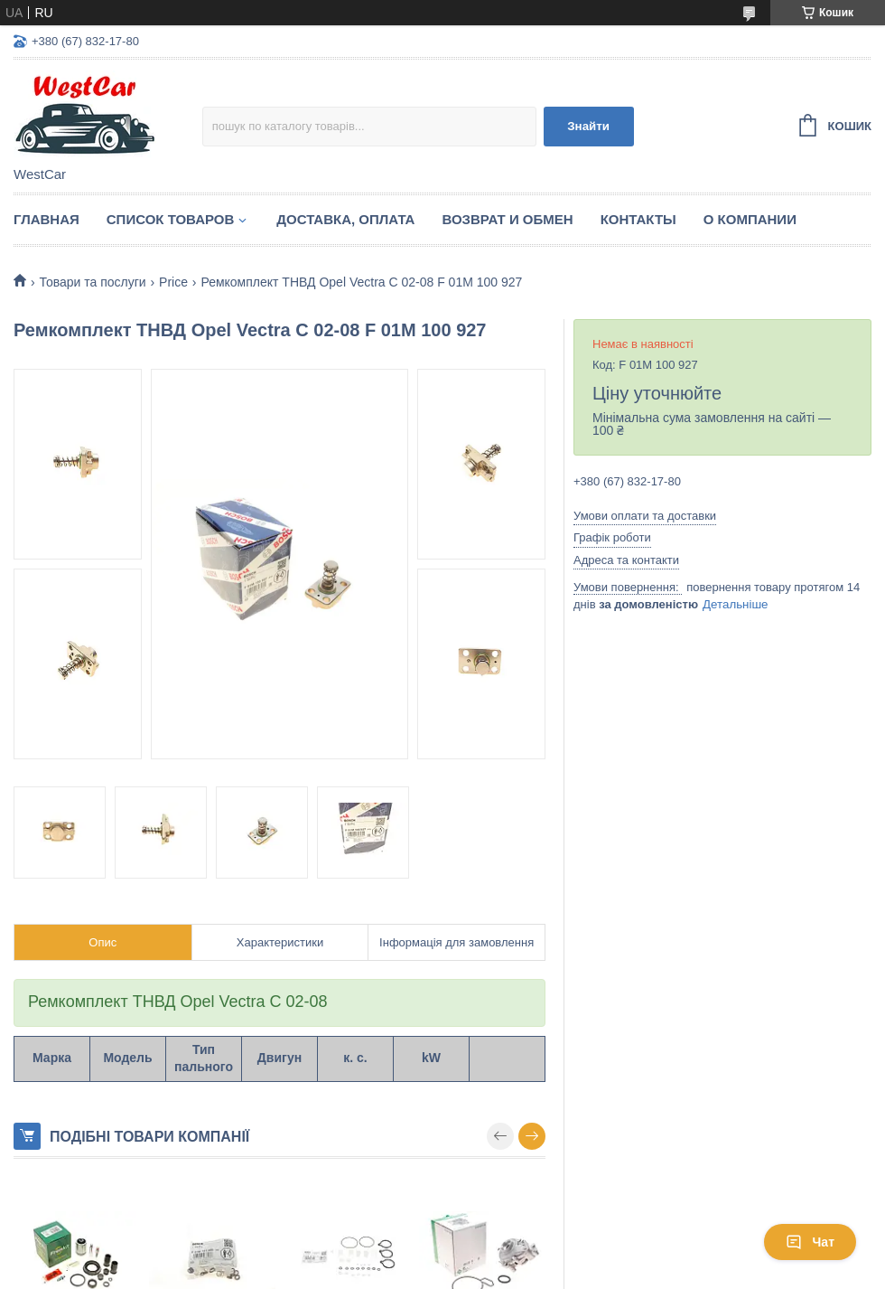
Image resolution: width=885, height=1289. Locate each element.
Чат (810, 1242)
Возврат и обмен (507, 219)
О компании (749, 219)
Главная (46, 219)
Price (173, 282)
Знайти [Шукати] (588, 126)
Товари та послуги (92, 282)
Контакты (638, 219)
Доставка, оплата (345, 219)
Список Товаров (171, 219)
